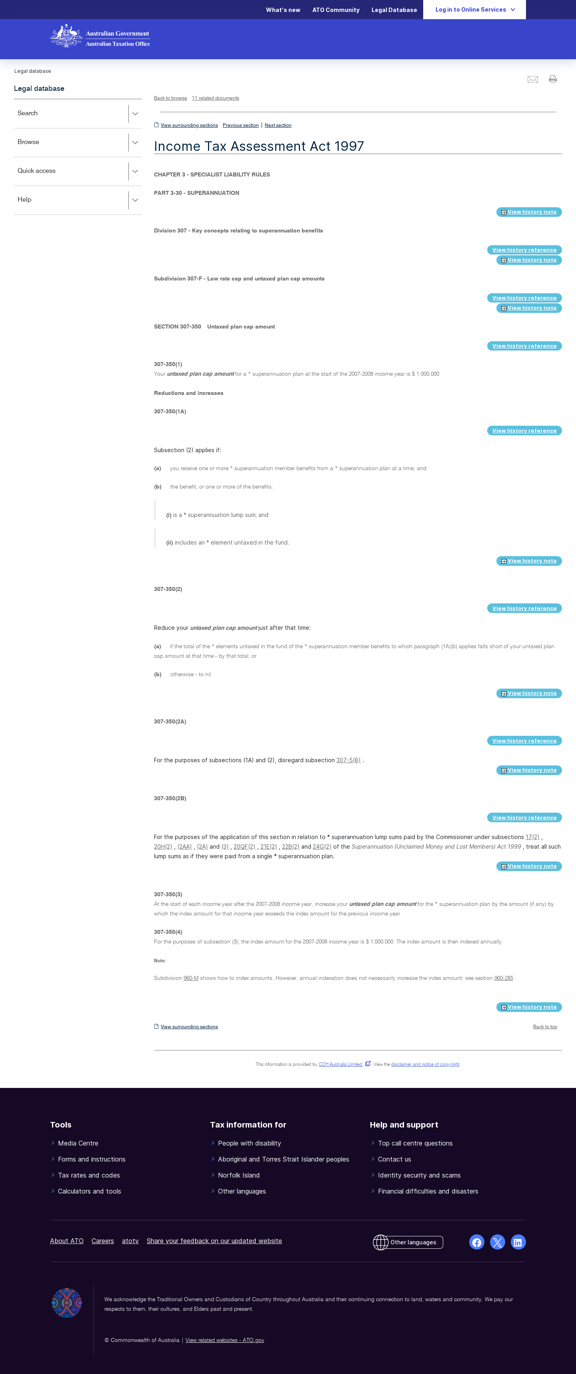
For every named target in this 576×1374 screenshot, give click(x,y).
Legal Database (394, 9)
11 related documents (215, 98)
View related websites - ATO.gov (225, 1340)
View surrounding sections (189, 125)
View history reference (524, 249)
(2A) (202, 846)
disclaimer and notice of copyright (425, 1064)
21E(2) (268, 846)
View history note (529, 211)
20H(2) (163, 846)
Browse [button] (80, 143)
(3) (225, 846)
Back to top (545, 1027)
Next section (278, 125)
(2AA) (184, 846)
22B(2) (291, 846)
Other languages (413, 1242)
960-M (191, 978)
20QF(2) (245, 846)
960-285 (503, 978)
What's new (283, 9)
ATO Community (336, 9)
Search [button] (80, 114)
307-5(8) (348, 760)
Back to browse (170, 98)
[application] (78, 156)
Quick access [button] (80, 172)
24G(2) (322, 846)
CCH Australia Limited (343, 1064)
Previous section (241, 125)
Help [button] (80, 200)
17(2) (533, 836)
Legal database (39, 88)
